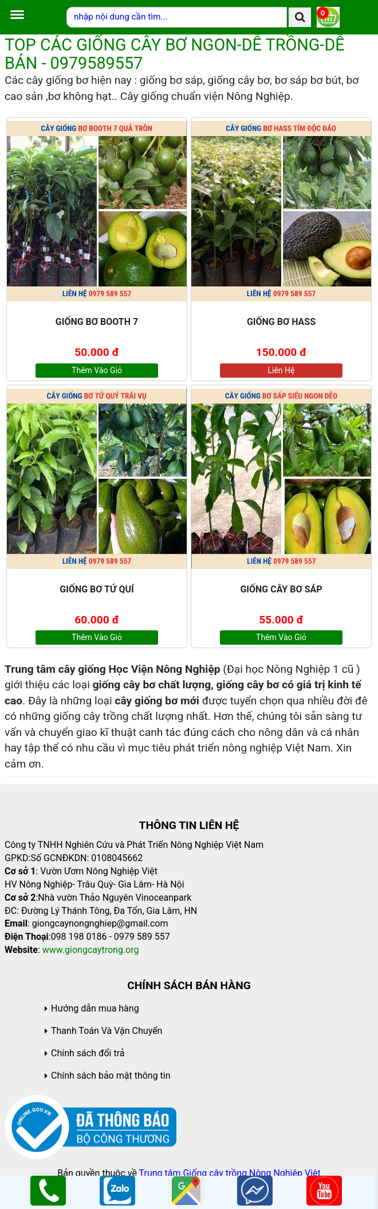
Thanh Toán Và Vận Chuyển (106, 1030)
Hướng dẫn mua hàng (95, 1008)
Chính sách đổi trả (88, 1053)
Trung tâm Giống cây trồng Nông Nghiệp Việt (230, 1173)
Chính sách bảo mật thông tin (111, 1075)
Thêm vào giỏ (97, 370)
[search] (300, 17)
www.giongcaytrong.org (90, 949)
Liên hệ (281, 370)
